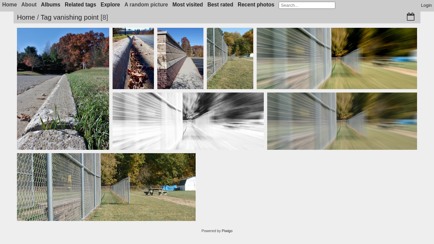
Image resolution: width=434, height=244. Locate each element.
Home (26, 17)
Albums (50, 4)
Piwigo (227, 231)
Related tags (80, 4)
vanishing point (75, 17)
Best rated (220, 4)
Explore (110, 4)
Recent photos (256, 4)
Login (426, 5)
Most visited (188, 4)
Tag (46, 17)
